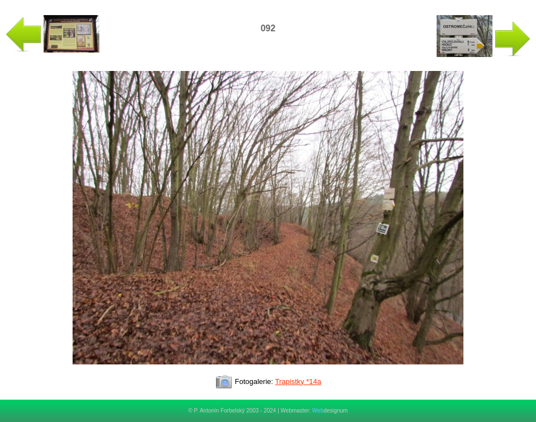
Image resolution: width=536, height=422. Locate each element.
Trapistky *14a (298, 381)
